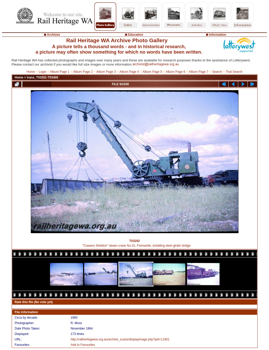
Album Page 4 (129, 72)
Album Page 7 (198, 72)
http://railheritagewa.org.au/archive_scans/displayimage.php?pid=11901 (120, 339)
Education (135, 35)
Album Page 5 (152, 72)
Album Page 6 (175, 72)
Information (217, 35)
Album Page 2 (82, 72)
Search (217, 72)
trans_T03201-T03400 (42, 77)
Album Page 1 (59, 72)
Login (42, 72)
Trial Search (234, 72)
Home (31, 72)
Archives (53, 35)
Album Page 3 (106, 72)
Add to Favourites (83, 345)
